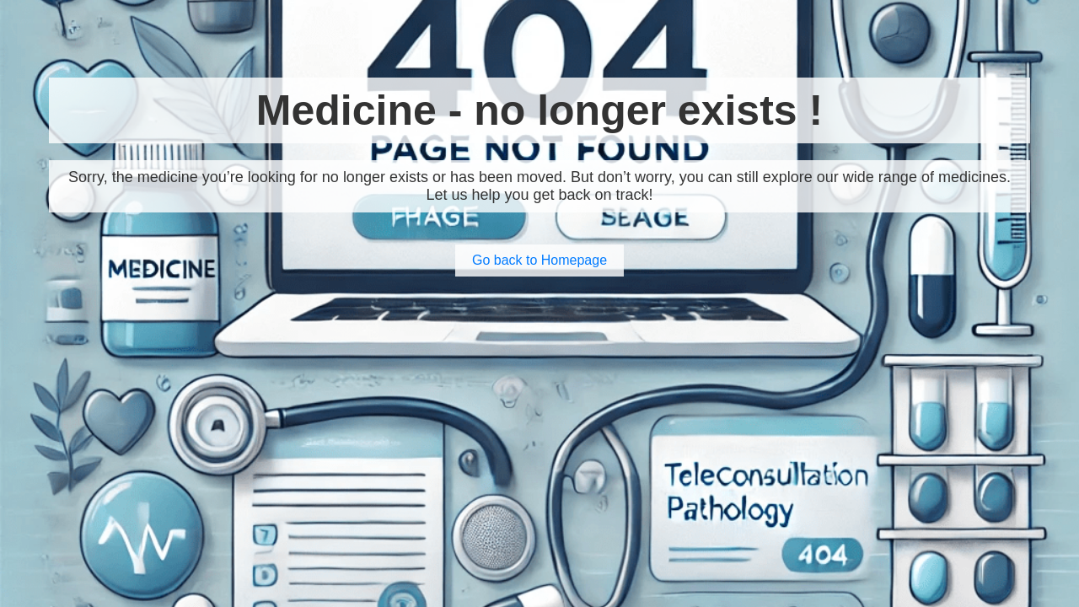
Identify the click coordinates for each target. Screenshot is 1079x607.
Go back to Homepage (539, 260)
